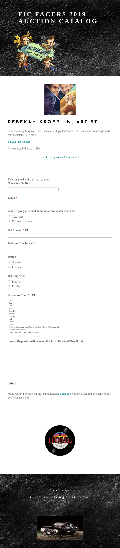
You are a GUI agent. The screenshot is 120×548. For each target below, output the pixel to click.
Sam (60, 303)
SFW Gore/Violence (60, 329)
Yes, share (17, 216)
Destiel (60, 324)
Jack (60, 319)
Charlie (60, 316)
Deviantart (24, 141)
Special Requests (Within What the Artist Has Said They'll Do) (45, 341)
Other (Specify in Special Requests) (60, 332)
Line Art (17, 281)
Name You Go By (19, 183)
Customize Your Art (21, 295)
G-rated (16, 262)
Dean (60, 300)
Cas (60, 305)
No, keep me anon (22, 221)
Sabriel (60, 321)
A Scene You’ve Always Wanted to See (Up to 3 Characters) (60, 327)
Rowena (60, 308)
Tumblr (12, 141)
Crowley (60, 311)
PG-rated (17, 267)
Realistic (17, 286)
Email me (65, 393)
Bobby (60, 313)
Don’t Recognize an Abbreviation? (60, 157)
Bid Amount (18, 230)
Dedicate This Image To (22, 243)
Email (12, 197)
